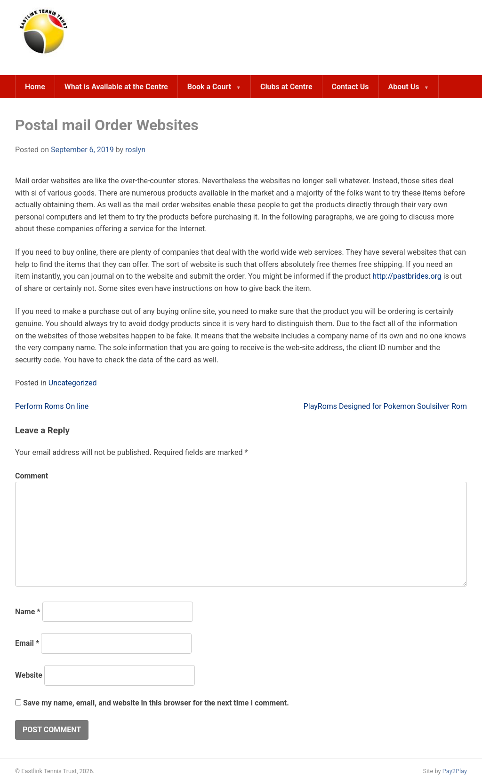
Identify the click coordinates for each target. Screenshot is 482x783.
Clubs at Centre (286, 86)
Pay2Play (454, 771)
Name (27, 611)
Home (35, 86)
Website (28, 675)
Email (27, 643)
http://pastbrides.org (406, 276)
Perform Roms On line (51, 406)
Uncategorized (72, 382)
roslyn (135, 149)
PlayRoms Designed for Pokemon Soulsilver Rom (385, 406)
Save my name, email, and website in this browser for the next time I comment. (156, 702)
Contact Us (350, 86)
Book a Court (209, 86)
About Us (403, 86)
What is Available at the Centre (116, 86)
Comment (31, 475)
